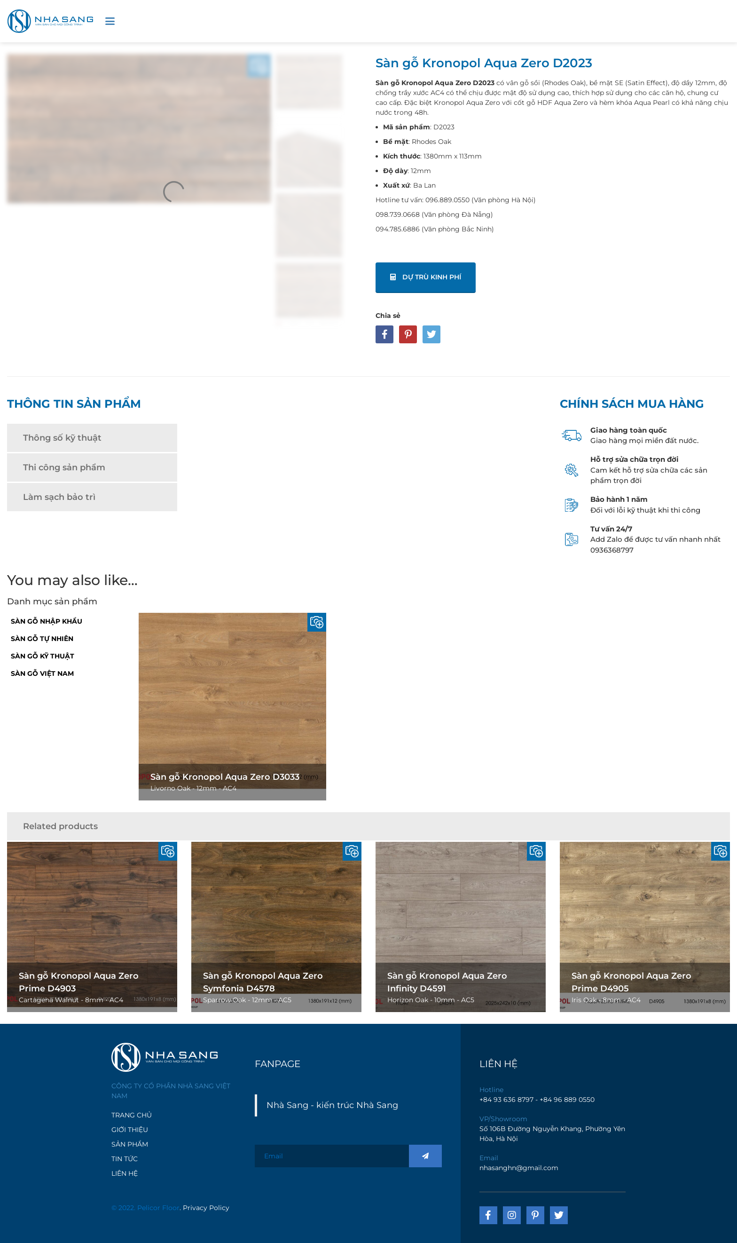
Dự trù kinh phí (425, 277)
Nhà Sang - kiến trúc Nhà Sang (332, 1105)
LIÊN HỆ (124, 1173)
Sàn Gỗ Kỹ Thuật (42, 656)
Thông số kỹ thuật (62, 438)
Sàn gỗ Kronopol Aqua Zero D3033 (224, 777)
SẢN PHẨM (129, 1144)
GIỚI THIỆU (129, 1129)
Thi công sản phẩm (64, 467)
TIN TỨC (124, 1159)
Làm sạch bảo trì (59, 497)
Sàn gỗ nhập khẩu (46, 621)
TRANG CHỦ (131, 1115)
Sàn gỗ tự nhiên (42, 638)
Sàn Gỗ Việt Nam (42, 673)
